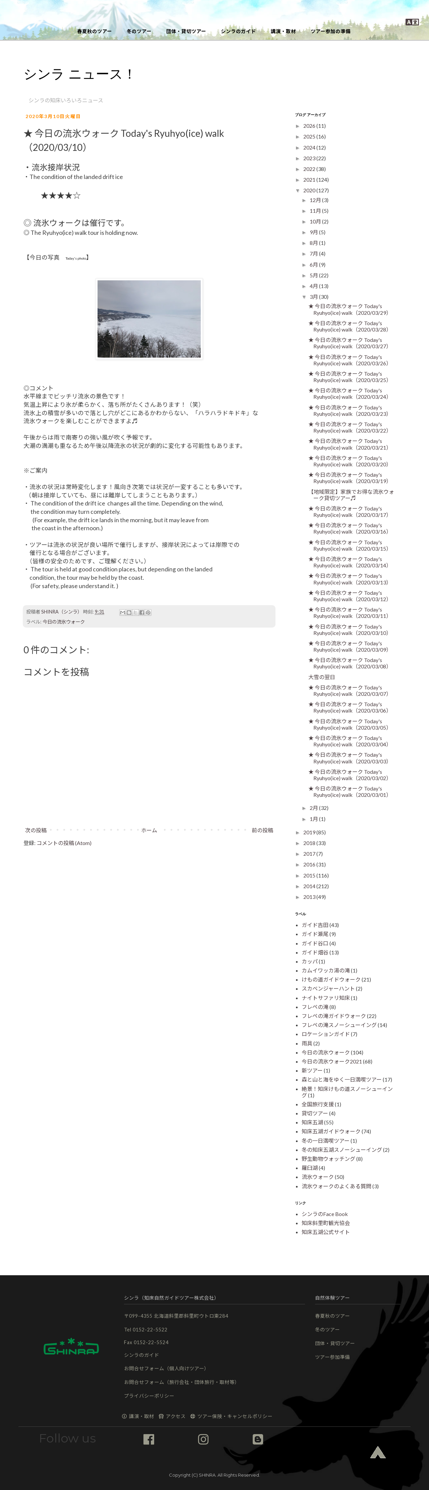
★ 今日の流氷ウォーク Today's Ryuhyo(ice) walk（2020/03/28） (349, 326)
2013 (309, 897)
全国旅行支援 (318, 1104)
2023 (309, 158)
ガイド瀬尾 (315, 934)
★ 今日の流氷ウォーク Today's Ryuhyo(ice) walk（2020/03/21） (349, 444)
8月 (314, 243)
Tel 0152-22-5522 (146, 1329)
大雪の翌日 (321, 677)
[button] (214, 11)
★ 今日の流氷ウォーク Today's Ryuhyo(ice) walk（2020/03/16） (349, 528)
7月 (314, 253)
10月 (316, 221)
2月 (314, 808)
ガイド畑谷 (315, 952)
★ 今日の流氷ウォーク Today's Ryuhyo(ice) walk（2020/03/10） (349, 629)
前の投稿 (262, 830)
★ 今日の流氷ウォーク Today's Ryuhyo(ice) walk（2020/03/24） (349, 393)
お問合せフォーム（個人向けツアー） (166, 1368)
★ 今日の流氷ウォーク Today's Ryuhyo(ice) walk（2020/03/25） (349, 376)
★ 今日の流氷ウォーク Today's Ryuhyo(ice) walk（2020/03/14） (349, 562)
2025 (309, 136)
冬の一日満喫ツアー (326, 1140)
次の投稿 (36, 830)
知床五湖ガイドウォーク (331, 1131)
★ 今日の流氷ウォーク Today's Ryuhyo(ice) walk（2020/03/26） (349, 360)
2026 (309, 125)
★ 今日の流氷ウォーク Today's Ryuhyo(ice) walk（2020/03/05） (349, 724)
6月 (314, 264)
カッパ (310, 961)
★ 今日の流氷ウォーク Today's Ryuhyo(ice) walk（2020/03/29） (349, 309)
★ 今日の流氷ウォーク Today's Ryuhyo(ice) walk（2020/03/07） (349, 690)
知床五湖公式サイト (326, 1232)
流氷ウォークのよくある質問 (336, 1186)
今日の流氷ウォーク (64, 622)
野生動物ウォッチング (328, 1158)
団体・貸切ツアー (186, 31)
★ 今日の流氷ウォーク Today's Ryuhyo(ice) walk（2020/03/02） (349, 774)
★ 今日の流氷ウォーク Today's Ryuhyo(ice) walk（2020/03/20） (349, 461)
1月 (314, 819)
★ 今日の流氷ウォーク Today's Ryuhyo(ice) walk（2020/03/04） (349, 741)
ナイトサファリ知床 (326, 998)
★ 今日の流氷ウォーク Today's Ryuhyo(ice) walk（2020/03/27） (349, 343)
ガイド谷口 (315, 943)
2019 (309, 832)
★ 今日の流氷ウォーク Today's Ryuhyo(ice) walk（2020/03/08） (349, 663)
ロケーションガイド (326, 1034)
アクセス (172, 1416)
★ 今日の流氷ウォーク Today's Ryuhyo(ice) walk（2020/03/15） (349, 545)
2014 (309, 886)
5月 (314, 275)
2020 (309, 190)
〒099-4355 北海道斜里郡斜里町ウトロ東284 (176, 1316)
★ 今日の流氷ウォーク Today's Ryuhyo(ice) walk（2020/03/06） (349, 707)
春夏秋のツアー (94, 31)
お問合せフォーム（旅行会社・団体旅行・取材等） (182, 1382)
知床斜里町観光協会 (326, 1223)
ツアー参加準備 (332, 1357)
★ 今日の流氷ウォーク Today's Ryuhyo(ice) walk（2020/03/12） (349, 595)
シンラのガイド (238, 31)
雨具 (307, 1043)
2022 (309, 169)
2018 (309, 843)
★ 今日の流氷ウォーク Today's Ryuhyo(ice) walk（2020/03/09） (349, 646)
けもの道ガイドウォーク (331, 979)
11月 (316, 210)
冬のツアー (139, 31)
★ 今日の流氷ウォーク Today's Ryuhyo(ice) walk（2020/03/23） (349, 410)
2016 (309, 864)
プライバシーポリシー (149, 1396)
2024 (309, 147)
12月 (316, 200)
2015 (309, 875)
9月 (314, 232)
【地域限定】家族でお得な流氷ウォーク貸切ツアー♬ (351, 494)
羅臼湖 (310, 1168)
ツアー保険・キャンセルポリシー (231, 1416)
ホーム (149, 830)
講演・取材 (283, 31)
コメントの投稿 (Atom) (64, 843)
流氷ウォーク (318, 1177)
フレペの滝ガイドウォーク (334, 1016)
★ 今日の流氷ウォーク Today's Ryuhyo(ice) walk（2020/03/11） (349, 612)
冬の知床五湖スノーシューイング (342, 1149)
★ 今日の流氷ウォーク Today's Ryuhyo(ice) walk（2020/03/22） (349, 427)
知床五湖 (312, 1122)
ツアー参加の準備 (331, 31)
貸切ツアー (315, 1113)
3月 (314, 296)
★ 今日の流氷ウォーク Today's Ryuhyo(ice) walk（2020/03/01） (349, 791)
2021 (309, 179)
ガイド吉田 (315, 925)
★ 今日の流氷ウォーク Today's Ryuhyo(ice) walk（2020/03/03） (349, 757)
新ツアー (312, 1070)
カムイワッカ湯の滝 (326, 970)
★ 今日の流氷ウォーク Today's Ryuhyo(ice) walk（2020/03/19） (349, 477)
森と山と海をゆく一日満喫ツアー (342, 1079)
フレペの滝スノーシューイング (339, 1025)
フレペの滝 (315, 1007)
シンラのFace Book (325, 1214)
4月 (314, 286)
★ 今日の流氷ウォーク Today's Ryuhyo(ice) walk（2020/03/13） (349, 578)
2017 (309, 853)
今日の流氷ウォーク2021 (332, 1061)
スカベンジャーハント (328, 988)
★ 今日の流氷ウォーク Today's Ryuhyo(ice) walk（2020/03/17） (349, 511)
